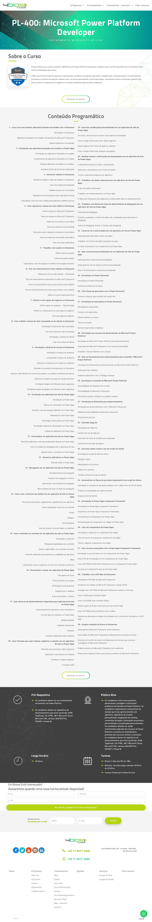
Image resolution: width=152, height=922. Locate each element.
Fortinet (57, 891)
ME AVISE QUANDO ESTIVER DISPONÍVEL (76, 807)
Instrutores (35, 879)
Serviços (126, 5)
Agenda (80, 871)
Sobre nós (35, 875)
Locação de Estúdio (106, 879)
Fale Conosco (142, 5)
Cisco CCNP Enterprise (62, 887)
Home (11, 871)
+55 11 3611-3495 (78, 859)
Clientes (34, 883)
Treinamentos (94, 5)
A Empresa (76, 5)
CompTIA (57, 907)
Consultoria (113, 5)
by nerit (141, 918)
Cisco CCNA (58, 883)
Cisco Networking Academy (64, 895)
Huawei (57, 879)
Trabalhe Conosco (38, 891)
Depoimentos (36, 887)
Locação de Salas (105, 875)
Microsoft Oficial (60, 899)
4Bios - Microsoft (60, 903)
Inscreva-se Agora (76, 99)
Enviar (92, 820)
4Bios (56, 875)
